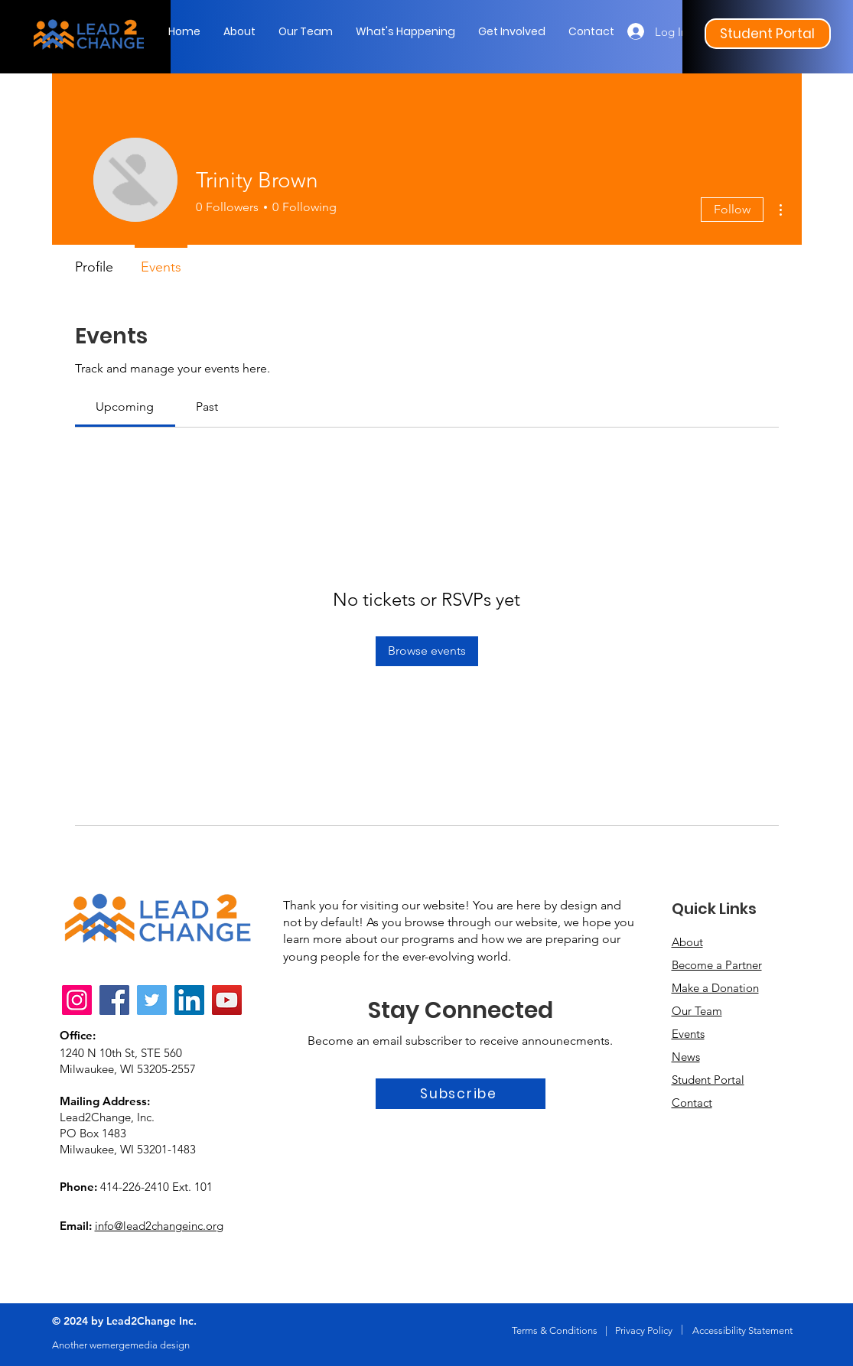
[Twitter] (152, 1000)
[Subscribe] (460, 1093)
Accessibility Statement (742, 1330)
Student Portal (708, 1079)
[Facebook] (114, 1000)
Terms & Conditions (554, 1330)
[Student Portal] (768, 33)
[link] (125, 406)
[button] (405, 31)
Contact (692, 1102)
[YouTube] (227, 1000)
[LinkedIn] (189, 1000)
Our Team (697, 1010)
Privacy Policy (643, 1330)
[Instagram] (77, 1000)
